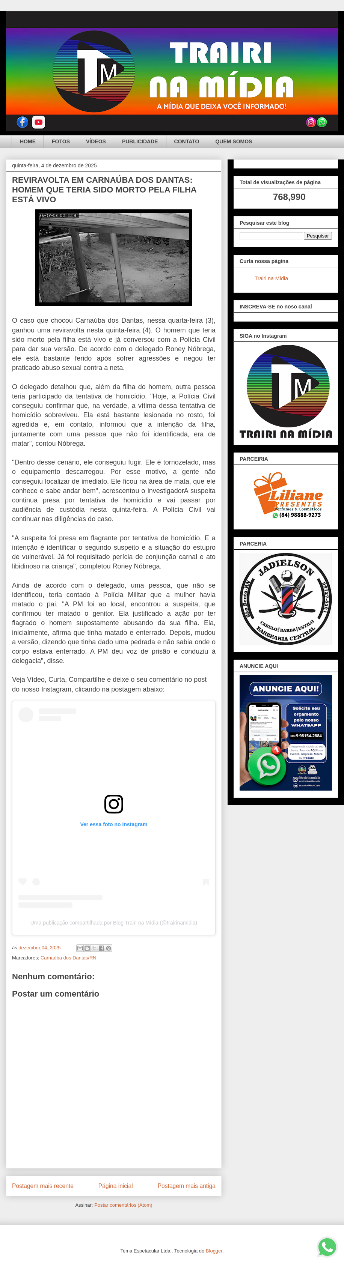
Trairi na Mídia (271, 278)
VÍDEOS (96, 141)
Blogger (214, 1251)
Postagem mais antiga (187, 1186)
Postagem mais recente (43, 1186)
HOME (28, 141)
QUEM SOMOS (233, 141)
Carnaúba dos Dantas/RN (69, 958)
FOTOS (61, 141)
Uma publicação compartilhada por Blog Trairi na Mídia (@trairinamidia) (114, 923)
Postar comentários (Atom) (123, 1205)
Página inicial (115, 1186)
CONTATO (186, 141)
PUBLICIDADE (140, 141)
